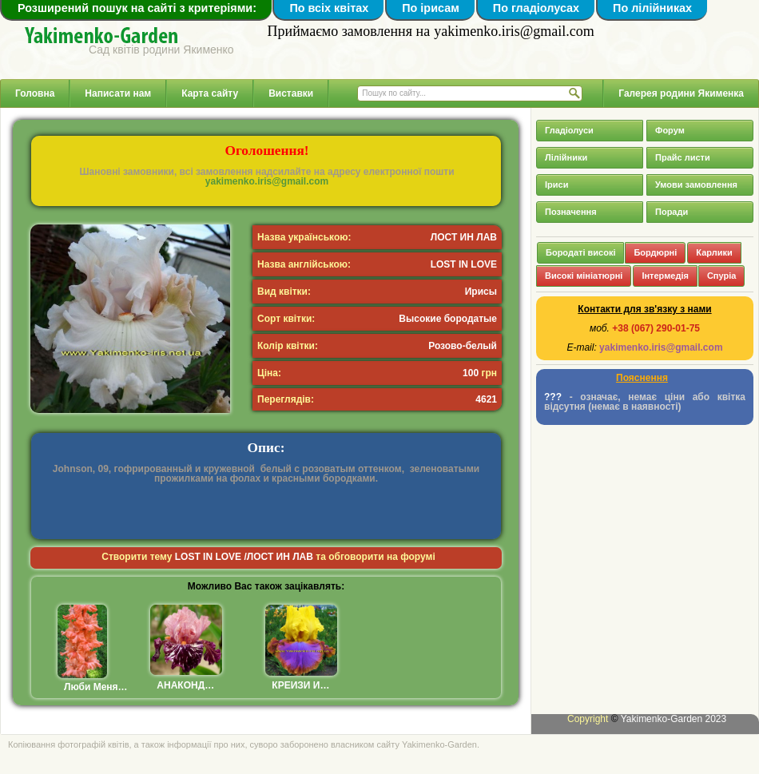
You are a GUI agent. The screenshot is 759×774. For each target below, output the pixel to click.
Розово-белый (462, 345)
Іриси (556, 184)
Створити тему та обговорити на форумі (268, 556)
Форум (670, 130)
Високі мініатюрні (583, 275)
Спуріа (721, 275)
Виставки (290, 93)
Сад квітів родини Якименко (161, 49)
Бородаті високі (580, 252)
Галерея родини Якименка (681, 93)
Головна (34, 93)
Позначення (571, 211)
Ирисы (481, 291)
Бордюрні (655, 252)
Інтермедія (665, 275)
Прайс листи (682, 157)
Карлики (714, 252)
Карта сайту (209, 93)
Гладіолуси (569, 130)
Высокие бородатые (448, 318)
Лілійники (566, 157)
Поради (671, 211)
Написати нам (118, 93)
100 (471, 373)
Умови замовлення (696, 184)
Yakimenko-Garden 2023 (674, 718)
